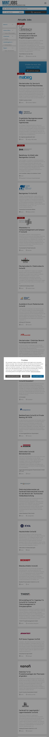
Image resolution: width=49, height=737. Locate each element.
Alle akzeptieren (37, 376)
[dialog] (24, 368)
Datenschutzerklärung (35, 371)
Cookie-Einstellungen (13, 376)
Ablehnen (26, 376)
